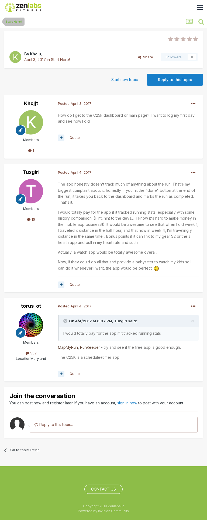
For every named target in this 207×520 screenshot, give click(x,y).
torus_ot (31, 306)
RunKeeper (90, 347)
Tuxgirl (31, 172)
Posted (74, 103)
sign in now (127, 403)
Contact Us (103, 489)
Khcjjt (35, 54)
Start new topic (124, 79)
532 (31, 353)
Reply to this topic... (54, 424)
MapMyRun (68, 347)
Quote (75, 137)
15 (31, 219)
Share (145, 57)
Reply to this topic (175, 79)
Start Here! (60, 59)
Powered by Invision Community (103, 511)
